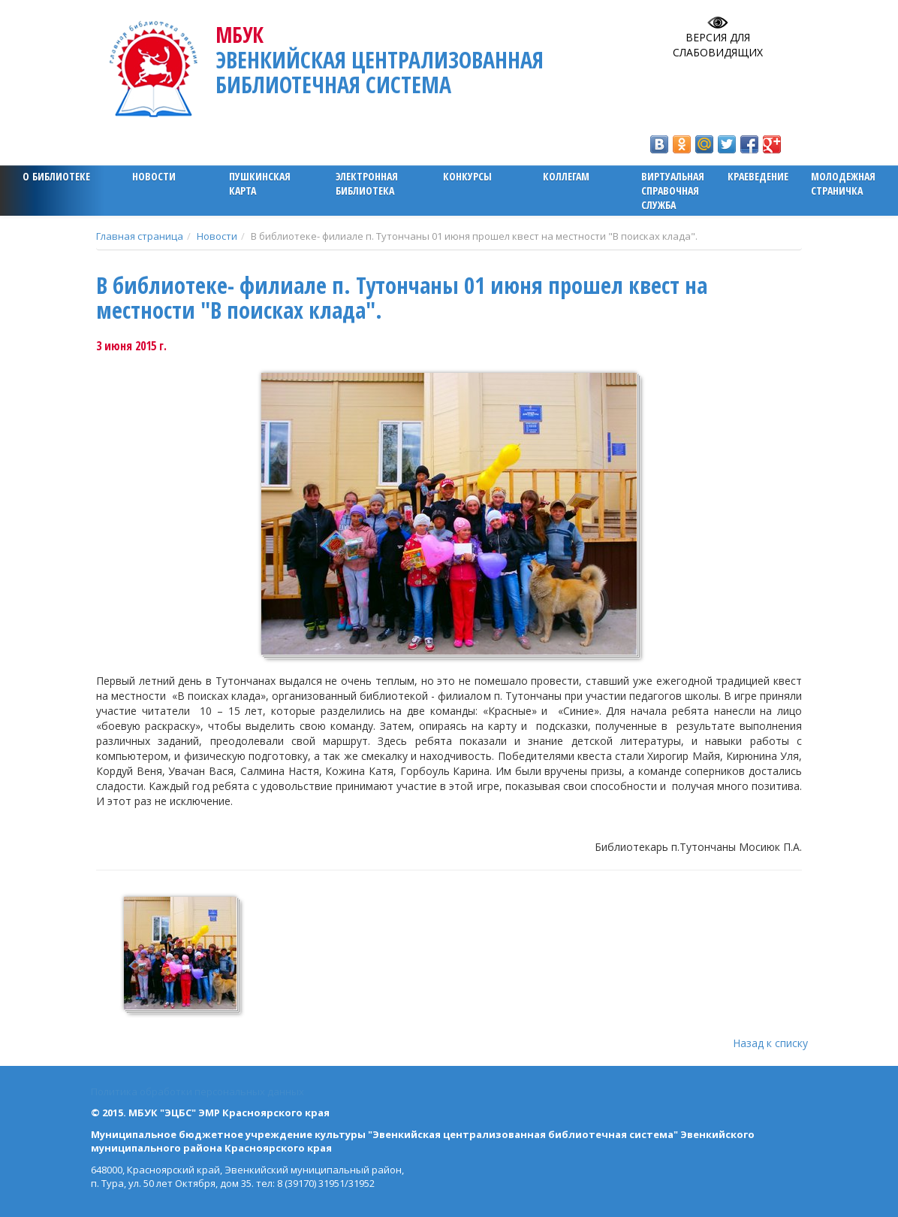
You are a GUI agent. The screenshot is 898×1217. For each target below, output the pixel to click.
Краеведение (758, 176)
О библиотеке (56, 176)
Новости (154, 176)
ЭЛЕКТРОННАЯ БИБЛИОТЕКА (367, 183)
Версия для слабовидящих (718, 44)
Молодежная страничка (843, 183)
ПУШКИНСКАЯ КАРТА (260, 183)
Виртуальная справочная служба (672, 190)
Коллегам (566, 176)
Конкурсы (467, 176)
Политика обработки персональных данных (197, 1091)
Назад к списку (770, 1043)
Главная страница (139, 236)
